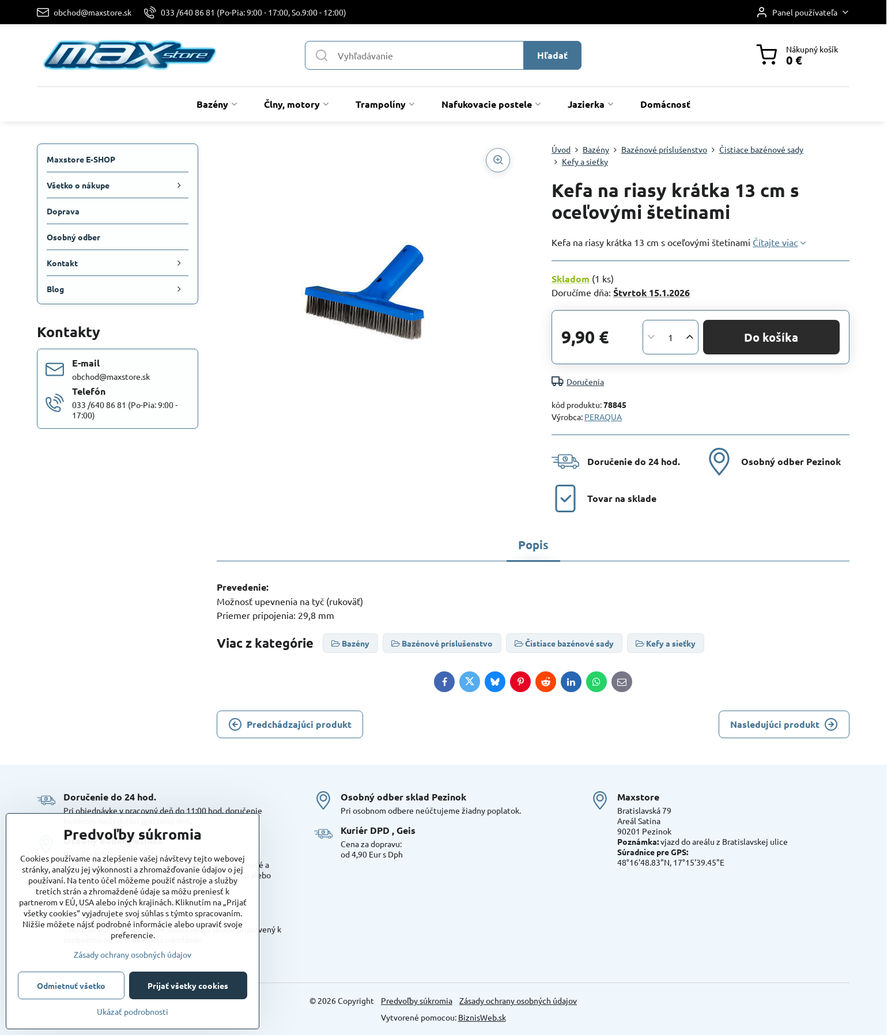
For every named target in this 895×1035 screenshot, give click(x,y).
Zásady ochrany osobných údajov (518, 1000)
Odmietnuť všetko (71, 985)
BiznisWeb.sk (482, 1017)
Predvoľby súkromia (416, 1000)
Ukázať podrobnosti (132, 1011)
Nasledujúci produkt (784, 724)
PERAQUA (603, 416)
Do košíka (771, 337)
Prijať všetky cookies (188, 985)
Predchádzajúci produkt (290, 724)
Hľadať (552, 55)
